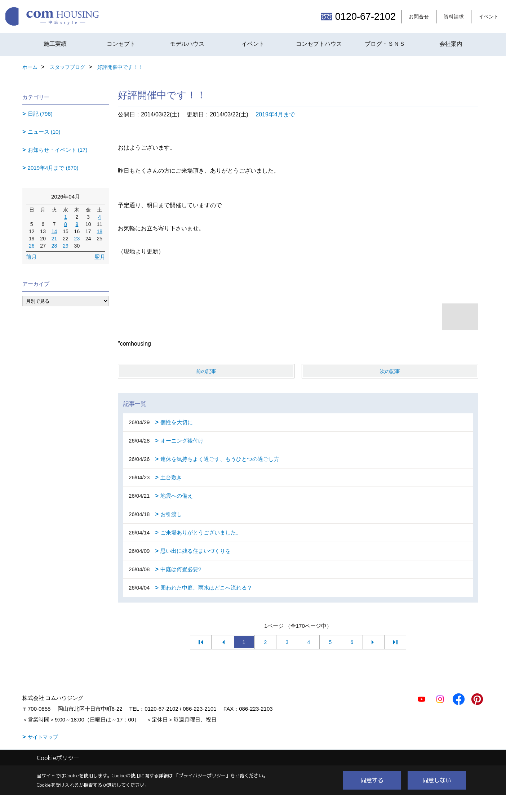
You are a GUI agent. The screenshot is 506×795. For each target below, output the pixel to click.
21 (54, 238)
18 (99, 231)
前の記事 (206, 371)
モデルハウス (187, 44)
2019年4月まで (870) (53, 168)
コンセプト (121, 44)
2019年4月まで (275, 114)
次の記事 (390, 371)
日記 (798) (40, 114)
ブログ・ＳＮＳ (385, 44)
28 (54, 246)
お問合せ (419, 16)
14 (54, 231)
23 (77, 238)
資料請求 (454, 16)
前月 (31, 257)
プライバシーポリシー (202, 775)
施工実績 (55, 44)
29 (65, 246)
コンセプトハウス (319, 44)
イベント (489, 16)
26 (32, 246)
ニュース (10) (44, 132)
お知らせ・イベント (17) (58, 150)
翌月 (99, 257)
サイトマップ (43, 737)
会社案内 (450, 44)
